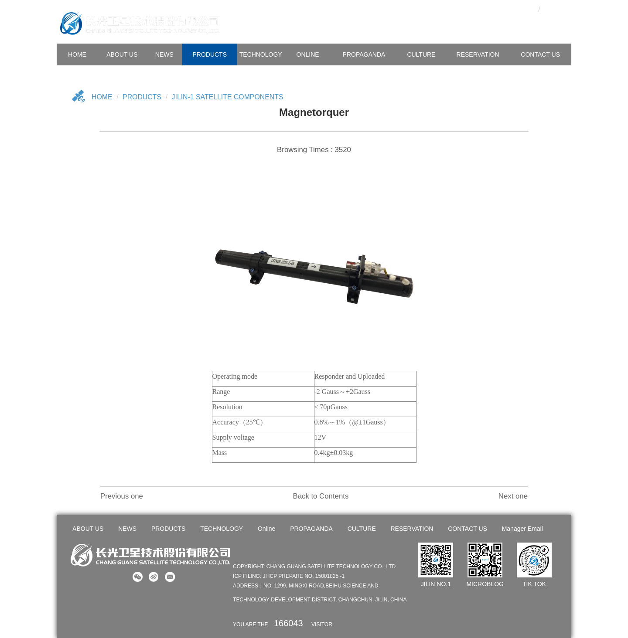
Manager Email (522, 528)
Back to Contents (320, 496)
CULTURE (421, 54)
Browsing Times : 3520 (314, 150)
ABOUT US (121, 54)
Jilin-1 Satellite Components (228, 97)
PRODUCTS (209, 54)
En (554, 9)
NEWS (164, 54)
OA (511, 9)
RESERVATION (411, 528)
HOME (77, 54)
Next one (513, 496)
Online (308, 54)
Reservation (478, 54)
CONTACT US (540, 54)
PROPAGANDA (364, 54)
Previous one (121, 496)
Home (102, 97)
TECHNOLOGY (260, 54)
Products (142, 97)
